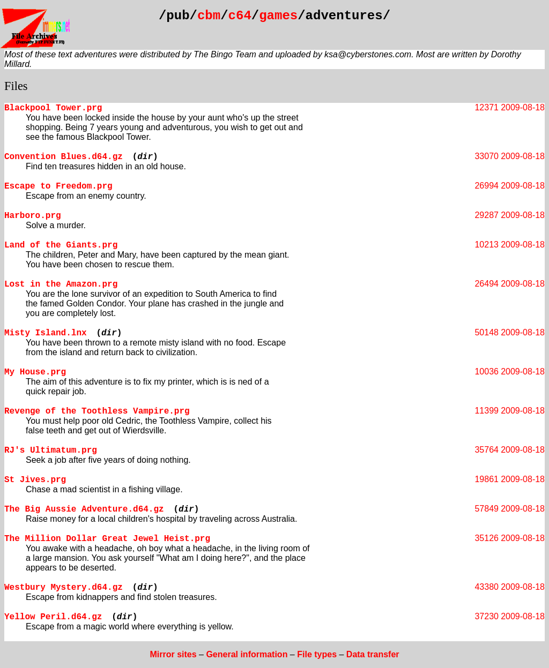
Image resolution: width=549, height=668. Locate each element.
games (278, 16)
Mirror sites (173, 654)
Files (16, 86)
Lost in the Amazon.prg (60, 284)
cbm (208, 16)
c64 (239, 16)
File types (317, 654)
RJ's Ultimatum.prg (50, 450)
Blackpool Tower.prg (53, 108)
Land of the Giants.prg (60, 245)
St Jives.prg (35, 480)
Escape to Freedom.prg (58, 186)
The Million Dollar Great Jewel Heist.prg (107, 539)
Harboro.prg (32, 216)
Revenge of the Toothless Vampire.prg (97, 411)
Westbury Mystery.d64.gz (63, 587)
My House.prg (35, 372)
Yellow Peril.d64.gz (53, 617)
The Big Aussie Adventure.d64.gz (84, 509)
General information (246, 654)
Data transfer (372, 654)
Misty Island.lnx (45, 333)
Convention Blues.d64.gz (63, 157)
